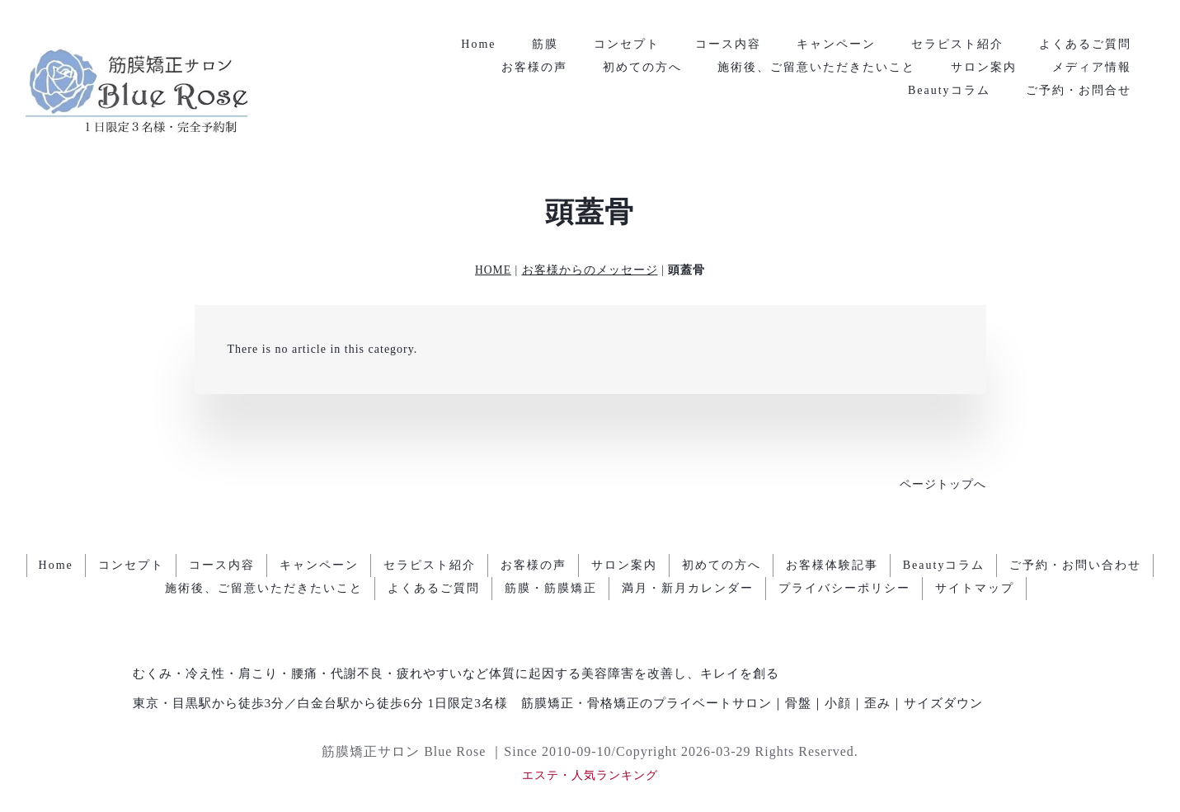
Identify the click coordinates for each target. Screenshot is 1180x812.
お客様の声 (534, 67)
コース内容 (728, 44)
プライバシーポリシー (844, 588)
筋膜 (545, 44)
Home (478, 44)
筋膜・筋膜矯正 (551, 588)
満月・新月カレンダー (688, 588)
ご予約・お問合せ (1078, 90)
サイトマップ (974, 588)
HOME (493, 270)
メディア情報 (1091, 67)
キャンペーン (836, 44)
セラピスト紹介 (957, 44)
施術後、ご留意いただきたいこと (816, 67)
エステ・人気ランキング (590, 775)
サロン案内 (984, 67)
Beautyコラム (949, 90)
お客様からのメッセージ (590, 270)
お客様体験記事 (832, 565)
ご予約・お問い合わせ (1075, 565)
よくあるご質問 (1085, 44)
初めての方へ (642, 67)
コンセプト (627, 44)
